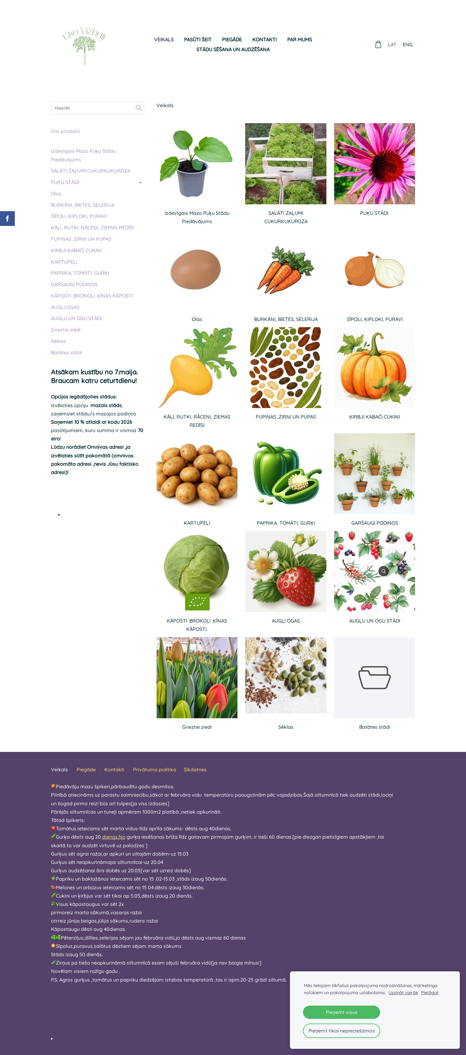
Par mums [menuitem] (299, 39)
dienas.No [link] (113, 837)
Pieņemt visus (342, 1012)
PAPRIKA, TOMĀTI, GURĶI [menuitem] (80, 273)
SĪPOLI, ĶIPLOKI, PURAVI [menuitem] (79, 216)
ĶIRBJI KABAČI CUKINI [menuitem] (76, 250)
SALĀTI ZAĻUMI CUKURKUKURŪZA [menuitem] (90, 171)
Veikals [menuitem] (164, 39)
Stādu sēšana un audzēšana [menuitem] (233, 49)
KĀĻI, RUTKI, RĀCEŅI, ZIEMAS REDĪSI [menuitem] (92, 227)
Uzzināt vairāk (403, 992)
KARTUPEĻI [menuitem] (64, 262)
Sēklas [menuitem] (58, 341)
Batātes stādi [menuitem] (66, 352)
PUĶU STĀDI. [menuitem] (65, 182)
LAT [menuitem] (392, 44)
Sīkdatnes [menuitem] (195, 769)
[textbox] (222, 1009)
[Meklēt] (97, 108)
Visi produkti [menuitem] (65, 131)
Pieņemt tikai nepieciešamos (342, 1031)
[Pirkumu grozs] (378, 44)
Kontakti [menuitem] (264, 39)
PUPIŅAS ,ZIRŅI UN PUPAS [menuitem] (81, 239)
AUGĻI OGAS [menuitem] (65, 307)
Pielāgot (430, 992)
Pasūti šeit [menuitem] (198, 39)
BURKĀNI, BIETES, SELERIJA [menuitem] (83, 205)
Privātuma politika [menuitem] (154, 769)
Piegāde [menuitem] (232, 39)
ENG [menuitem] (408, 44)
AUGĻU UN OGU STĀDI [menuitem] (76, 318)
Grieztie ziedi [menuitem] (66, 330)
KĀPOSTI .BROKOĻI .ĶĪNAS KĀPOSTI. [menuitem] (92, 296)
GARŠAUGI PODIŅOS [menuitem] (74, 284)
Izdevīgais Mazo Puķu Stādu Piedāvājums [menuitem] (83, 155)
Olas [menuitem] (56, 193)
